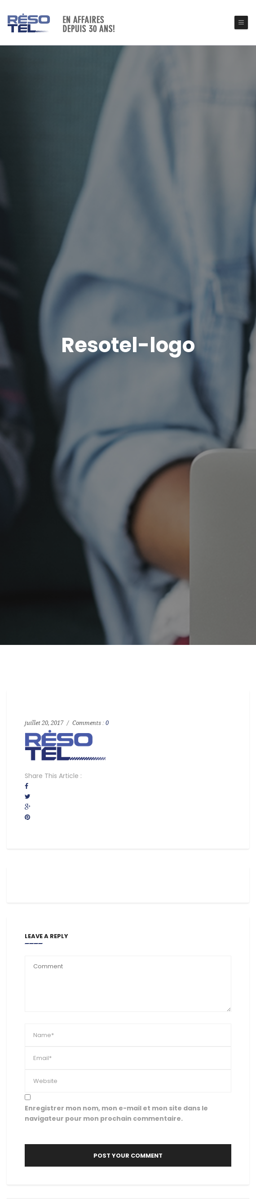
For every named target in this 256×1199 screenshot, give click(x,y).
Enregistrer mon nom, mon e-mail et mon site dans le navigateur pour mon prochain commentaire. (116, 1113)
